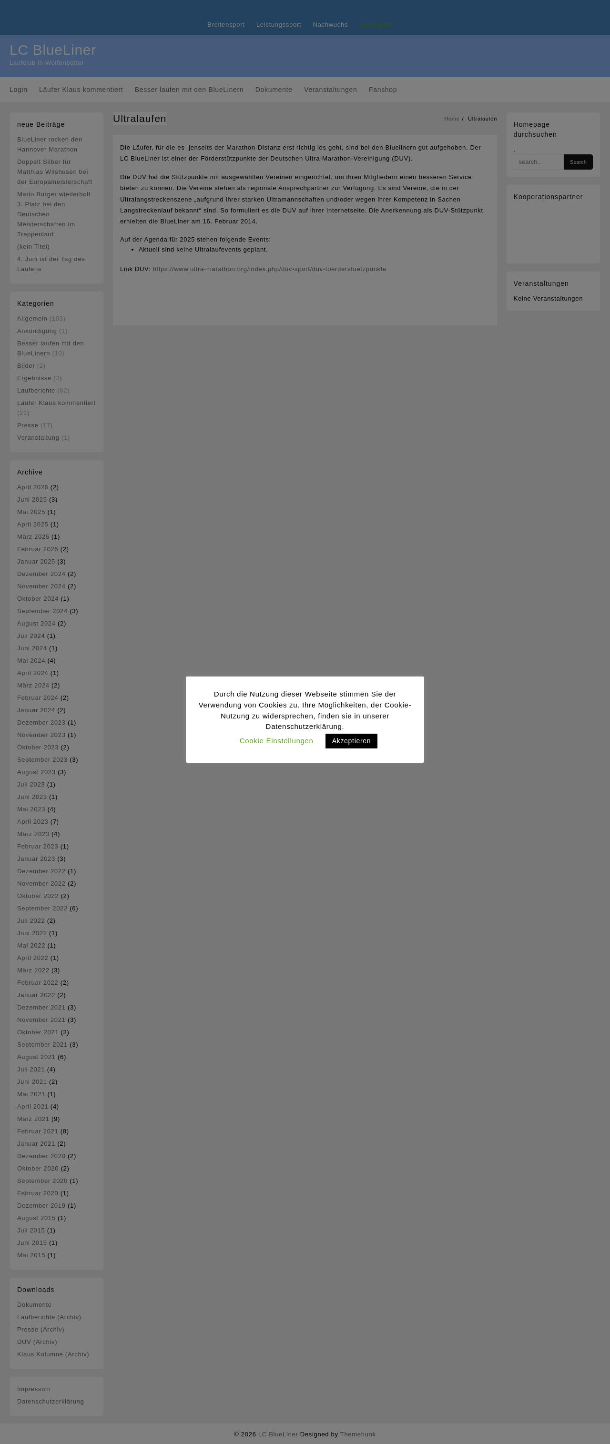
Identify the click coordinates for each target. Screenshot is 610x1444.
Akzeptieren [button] (351, 741)
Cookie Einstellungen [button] (277, 741)
